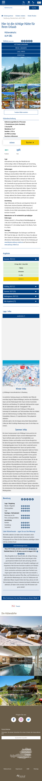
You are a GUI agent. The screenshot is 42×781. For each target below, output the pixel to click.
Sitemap (36, 769)
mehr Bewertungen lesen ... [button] (21, 546)
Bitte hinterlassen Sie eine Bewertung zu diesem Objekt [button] (21, 598)
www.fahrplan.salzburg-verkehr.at (14, 242)
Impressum (19, 769)
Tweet (18, 606)
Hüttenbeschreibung (21, 44)
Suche (34, 8)
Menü (3, 3)
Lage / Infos (21, 52)
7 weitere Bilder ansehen (21, 112)
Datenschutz (7, 769)
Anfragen (12, 142)
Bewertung (21, 55)
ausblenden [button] (21, 316)
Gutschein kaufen (21, 738)
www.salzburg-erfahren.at (11, 245)
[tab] (21, 316)
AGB (28, 769)
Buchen (30, 142)
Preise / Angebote (21, 48)
